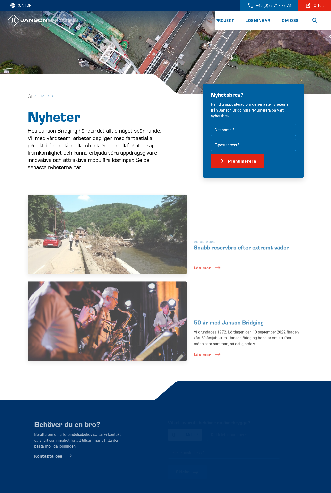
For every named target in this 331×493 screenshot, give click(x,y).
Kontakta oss (63, 456)
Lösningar (258, 20)
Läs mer (207, 277)
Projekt (224, 20)
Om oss (290, 20)
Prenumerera (237, 161)
